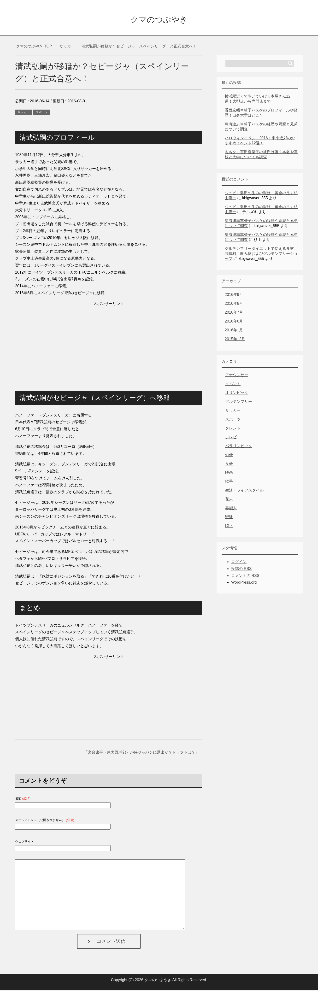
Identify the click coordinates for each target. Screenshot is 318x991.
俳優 (229, 456)
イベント (233, 385)
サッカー (23, 113)
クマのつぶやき (159, 20)
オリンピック (236, 394)
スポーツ (41, 113)
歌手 (229, 482)
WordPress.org (244, 583)
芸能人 (231, 509)
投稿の (241, 570)
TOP (34, 47)
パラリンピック (238, 447)
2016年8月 (234, 304)
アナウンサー (236, 376)
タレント (233, 429)
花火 (229, 500)
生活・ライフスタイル (244, 491)
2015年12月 (235, 340)
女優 (229, 465)
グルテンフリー (238, 402)
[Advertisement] (108, 341)
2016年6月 (234, 322)
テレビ (231, 438)
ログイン (239, 563)
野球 (229, 518)
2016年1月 (234, 331)
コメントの (245, 577)
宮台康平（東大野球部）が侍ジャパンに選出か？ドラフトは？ (141, 753)
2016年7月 (234, 313)
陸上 (229, 527)
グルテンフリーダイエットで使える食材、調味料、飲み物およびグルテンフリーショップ (261, 254)
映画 (229, 473)
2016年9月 (234, 295)
